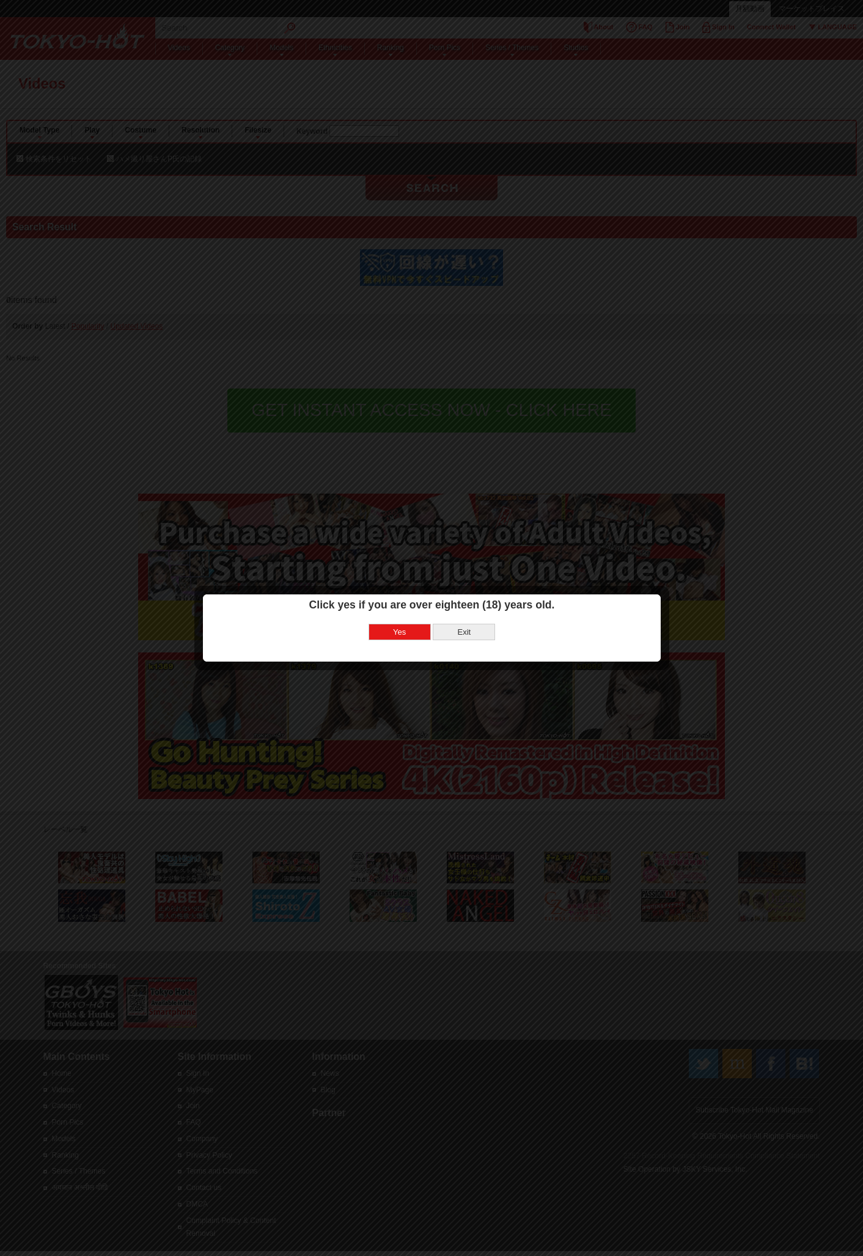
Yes (399, 598)
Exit (464, 598)
